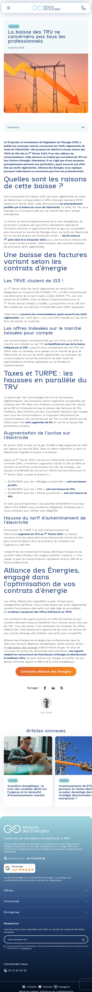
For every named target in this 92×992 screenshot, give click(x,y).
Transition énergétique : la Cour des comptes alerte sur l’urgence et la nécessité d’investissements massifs (27, 792)
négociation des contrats (22, 647)
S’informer (11, 901)
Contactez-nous (16, 964)
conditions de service (37, 880)
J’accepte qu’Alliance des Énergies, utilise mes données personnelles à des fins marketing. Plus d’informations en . (47, 947)
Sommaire (13, 127)
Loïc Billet (46, 712)
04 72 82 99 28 (15, 970)
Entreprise (11, 912)
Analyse (13, 26)
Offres (8, 890)
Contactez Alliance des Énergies (46, 671)
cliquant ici (27, 948)
